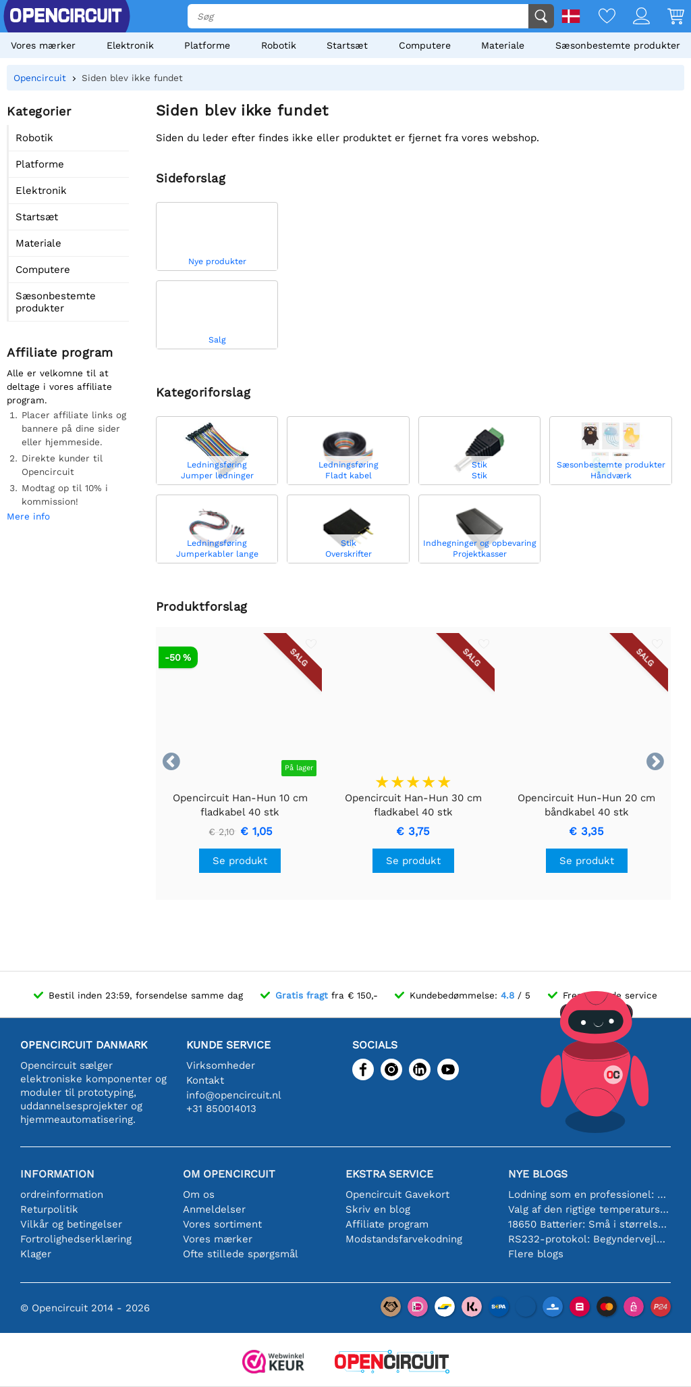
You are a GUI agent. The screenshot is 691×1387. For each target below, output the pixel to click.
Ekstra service (389, 1173)
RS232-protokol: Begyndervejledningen (589, 1239)
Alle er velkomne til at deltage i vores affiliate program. (59, 386)
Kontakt (205, 1080)
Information (57, 1173)
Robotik (278, 45)
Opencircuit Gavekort (397, 1194)
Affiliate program (387, 1224)
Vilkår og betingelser (71, 1224)
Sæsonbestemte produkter (617, 45)
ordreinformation (61, 1194)
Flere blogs (535, 1254)
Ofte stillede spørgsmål (240, 1254)
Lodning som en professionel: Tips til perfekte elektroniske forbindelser (589, 1194)
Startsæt (347, 45)
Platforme (207, 45)
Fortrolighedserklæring (76, 1239)
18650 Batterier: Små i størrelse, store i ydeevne (589, 1224)
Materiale (502, 45)
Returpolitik (49, 1209)
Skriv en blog (378, 1209)
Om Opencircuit (229, 1173)
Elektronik (130, 45)
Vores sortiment (222, 1224)
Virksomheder (220, 1065)
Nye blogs (538, 1173)
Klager (35, 1254)
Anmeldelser (214, 1209)
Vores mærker (43, 45)
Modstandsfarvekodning (404, 1239)
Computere (425, 45)
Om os (199, 1194)
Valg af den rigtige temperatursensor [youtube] (589, 1209)
